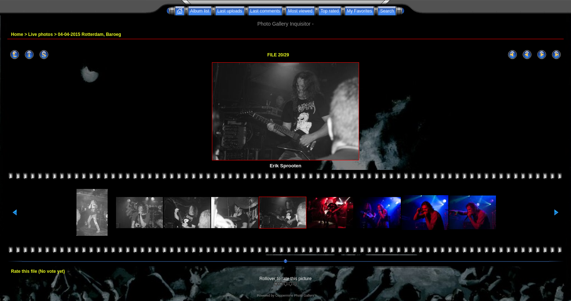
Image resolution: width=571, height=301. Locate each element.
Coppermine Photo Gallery (294, 295)
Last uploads (229, 11)
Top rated (330, 11)
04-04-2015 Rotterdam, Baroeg (89, 34)
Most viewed (300, 11)
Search (387, 11)
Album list (199, 11)
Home (17, 34)
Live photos (40, 34)
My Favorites (359, 11)
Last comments (265, 11)
